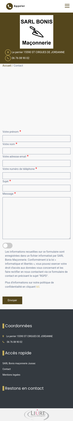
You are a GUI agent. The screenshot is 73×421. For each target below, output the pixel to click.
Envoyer (12, 300)
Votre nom (10, 144)
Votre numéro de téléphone (20, 169)
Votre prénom (12, 131)
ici (37, 286)
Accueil (7, 65)
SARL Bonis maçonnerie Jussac (19, 363)
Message (9, 193)
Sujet (7, 181)
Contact (7, 369)
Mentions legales (11, 374)
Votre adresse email (15, 156)
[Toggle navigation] (67, 6)
